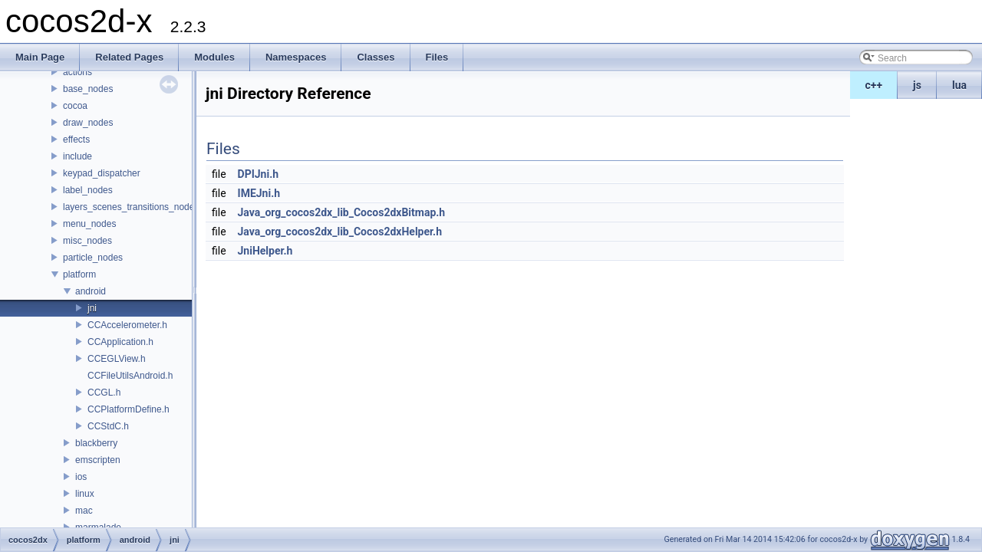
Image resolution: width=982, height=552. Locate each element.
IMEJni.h (259, 193)
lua (959, 85)
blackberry (96, 443)
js (917, 85)
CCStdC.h (108, 426)
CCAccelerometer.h (127, 325)
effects (76, 139)
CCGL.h (103, 392)
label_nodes (88, 190)
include (77, 156)
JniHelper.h (265, 251)
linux (84, 493)
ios (81, 477)
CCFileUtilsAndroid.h (130, 375)
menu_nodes (89, 224)
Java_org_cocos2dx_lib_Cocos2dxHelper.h (340, 231)
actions (77, 72)
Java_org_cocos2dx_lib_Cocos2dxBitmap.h (342, 212)
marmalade (98, 527)
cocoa (75, 105)
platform (79, 274)
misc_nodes (87, 240)
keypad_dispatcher (101, 173)
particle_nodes (93, 257)
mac (84, 510)
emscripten (97, 460)
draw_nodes (88, 122)
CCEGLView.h (116, 358)
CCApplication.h (120, 342)
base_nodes (88, 89)
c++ (874, 85)
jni (92, 308)
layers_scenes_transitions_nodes (131, 207)
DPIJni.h (258, 174)
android (90, 291)
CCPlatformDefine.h (128, 409)
